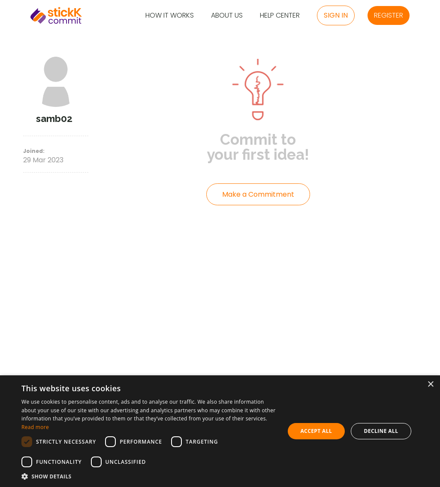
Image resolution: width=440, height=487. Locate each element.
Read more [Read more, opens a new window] (35, 427)
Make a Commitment (258, 194)
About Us (227, 15)
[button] (149, 476)
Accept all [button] (316, 431)
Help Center (280, 15)
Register (388, 15)
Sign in (336, 15)
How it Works (169, 15)
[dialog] (220, 431)
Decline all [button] (381, 431)
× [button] (430, 384)
